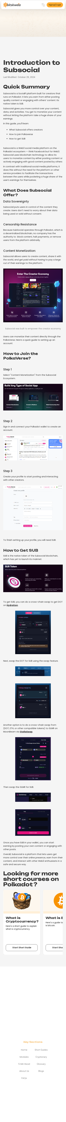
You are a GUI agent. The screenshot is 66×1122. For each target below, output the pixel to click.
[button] (43, 5)
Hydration (12, 605)
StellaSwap (26, 731)
